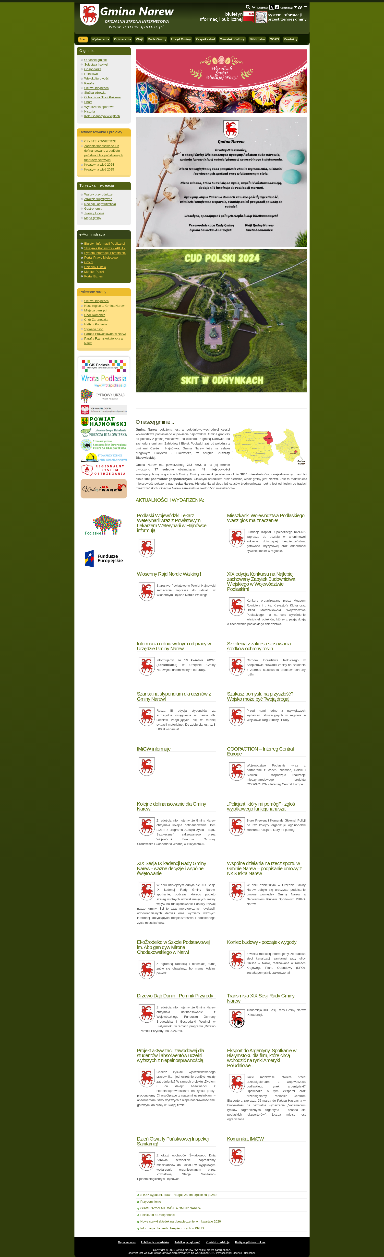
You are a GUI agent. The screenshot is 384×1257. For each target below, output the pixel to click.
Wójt (139, 39)
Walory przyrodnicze (98, 194)
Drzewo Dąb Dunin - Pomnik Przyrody (175, 995)
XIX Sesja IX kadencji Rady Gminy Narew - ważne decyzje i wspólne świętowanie (171, 868)
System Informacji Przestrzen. (105, 253)
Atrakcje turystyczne (98, 199)
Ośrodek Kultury (232, 39)
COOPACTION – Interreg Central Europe (260, 751)
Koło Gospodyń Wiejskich (102, 116)
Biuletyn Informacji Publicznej (104, 243)
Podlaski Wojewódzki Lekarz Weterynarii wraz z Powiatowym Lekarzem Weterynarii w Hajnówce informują (171, 523)
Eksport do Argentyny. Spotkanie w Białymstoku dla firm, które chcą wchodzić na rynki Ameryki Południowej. (261, 1058)
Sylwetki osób (93, 329)
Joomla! (133, 1252)
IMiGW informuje (153, 749)
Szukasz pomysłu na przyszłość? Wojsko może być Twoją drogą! (260, 696)
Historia (89, 111)
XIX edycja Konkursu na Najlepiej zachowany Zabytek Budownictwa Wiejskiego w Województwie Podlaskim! (261, 581)
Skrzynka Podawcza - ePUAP (105, 248)
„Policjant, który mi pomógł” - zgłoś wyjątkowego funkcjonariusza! (261, 806)
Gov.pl (88, 262)
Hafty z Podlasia (95, 324)
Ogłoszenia (122, 39)
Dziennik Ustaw (95, 267)
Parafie (89, 83)
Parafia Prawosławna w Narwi (105, 334)
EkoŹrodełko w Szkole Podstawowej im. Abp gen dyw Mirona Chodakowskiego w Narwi (173, 947)
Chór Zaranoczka (96, 319)
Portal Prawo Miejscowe (101, 257)
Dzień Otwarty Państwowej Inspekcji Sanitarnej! (173, 1141)
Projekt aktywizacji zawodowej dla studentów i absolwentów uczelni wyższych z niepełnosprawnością (170, 1055)
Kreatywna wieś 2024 (99, 164)
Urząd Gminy (181, 39)
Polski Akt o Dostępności (157, 1215)
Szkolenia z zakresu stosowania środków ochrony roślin (259, 646)
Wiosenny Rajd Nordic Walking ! (169, 574)
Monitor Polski (94, 272)
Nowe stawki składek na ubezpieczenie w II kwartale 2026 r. (181, 1221)
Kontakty (291, 39)
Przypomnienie (150, 1201)
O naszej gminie (95, 60)
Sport (88, 102)
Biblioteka (257, 39)
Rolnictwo (91, 74)
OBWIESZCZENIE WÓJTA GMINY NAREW (170, 1208)
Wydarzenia (100, 39)
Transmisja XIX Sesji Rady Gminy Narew (260, 998)
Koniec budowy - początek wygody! (262, 942)
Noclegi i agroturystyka (100, 204)
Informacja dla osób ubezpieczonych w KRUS (172, 1228)
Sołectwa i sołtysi (96, 64)
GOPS (274, 39)
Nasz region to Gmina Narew (104, 306)
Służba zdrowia (95, 92)
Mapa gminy (92, 218)
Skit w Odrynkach (96, 88)
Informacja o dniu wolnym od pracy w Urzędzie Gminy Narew (174, 646)
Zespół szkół (205, 39)
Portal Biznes (93, 276)
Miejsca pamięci (95, 310)
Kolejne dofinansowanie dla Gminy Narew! (171, 806)
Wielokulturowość (96, 78)
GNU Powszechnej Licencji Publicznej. (232, 1252)
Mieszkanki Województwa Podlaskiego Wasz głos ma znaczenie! (265, 518)
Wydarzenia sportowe (99, 107)
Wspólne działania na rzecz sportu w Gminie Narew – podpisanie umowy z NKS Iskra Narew (264, 868)
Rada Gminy (157, 39)
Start (83, 39)
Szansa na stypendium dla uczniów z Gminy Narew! (174, 696)
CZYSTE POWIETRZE (100, 141)
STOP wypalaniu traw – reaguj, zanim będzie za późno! (178, 1195)
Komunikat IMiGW (245, 1139)
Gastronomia (93, 208)
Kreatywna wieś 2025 (99, 169)
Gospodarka (92, 69)
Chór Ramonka (94, 315)
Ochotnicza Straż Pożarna (102, 97)
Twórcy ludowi (94, 213)
